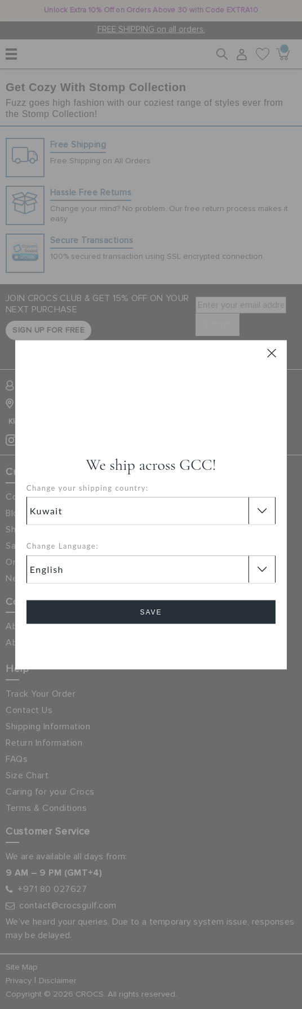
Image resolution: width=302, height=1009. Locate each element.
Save (151, 612)
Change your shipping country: (87, 487)
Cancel (151, 643)
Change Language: (62, 545)
